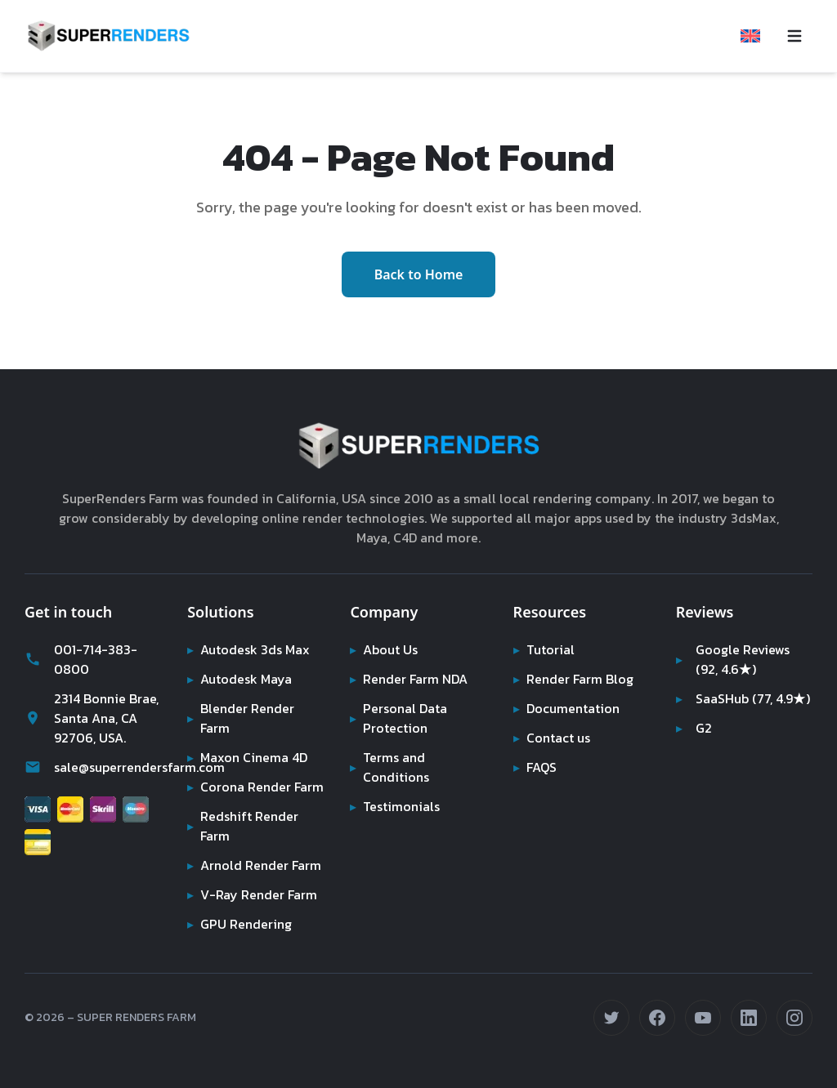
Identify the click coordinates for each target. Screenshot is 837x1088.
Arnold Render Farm (238, 855)
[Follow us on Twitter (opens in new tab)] (611, 1018)
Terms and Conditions (389, 728)
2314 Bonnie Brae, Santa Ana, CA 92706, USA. (89, 678)
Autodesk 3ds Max (250, 610)
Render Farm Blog (575, 639)
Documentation (567, 669)
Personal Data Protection (399, 679)
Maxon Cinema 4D (249, 718)
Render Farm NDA (411, 639)
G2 (694, 708)
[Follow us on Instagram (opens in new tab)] (794, 1018)
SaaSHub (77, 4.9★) (726, 669)
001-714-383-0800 (79, 620)
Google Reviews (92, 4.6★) (734, 620)
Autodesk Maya (240, 639)
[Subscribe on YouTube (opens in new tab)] (703, 1018)
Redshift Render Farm (242, 806)
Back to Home (418, 255)
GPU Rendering (240, 924)
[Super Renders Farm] (108, 36)
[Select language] (750, 36)
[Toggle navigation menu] (794, 36)
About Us (384, 610)
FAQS (535, 728)
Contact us (552, 698)
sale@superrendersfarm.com (93, 728)
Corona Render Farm (240, 757)
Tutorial (543, 610)
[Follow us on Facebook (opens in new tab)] (657, 1018)
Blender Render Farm (241, 679)
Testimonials (395, 767)
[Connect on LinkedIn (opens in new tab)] (749, 1018)
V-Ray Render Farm (252, 894)
